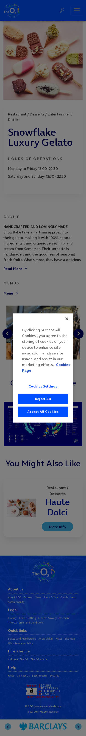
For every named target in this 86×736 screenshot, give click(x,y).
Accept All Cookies (43, 411)
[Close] (67, 319)
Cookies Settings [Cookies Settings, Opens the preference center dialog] (43, 386)
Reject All (43, 398)
